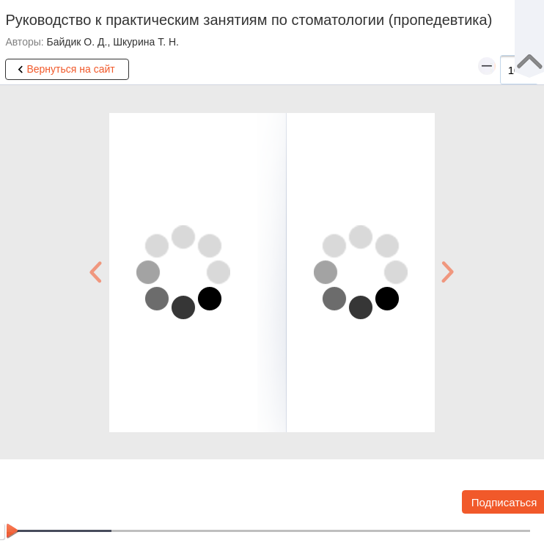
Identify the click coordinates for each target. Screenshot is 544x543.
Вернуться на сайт (63, 69)
